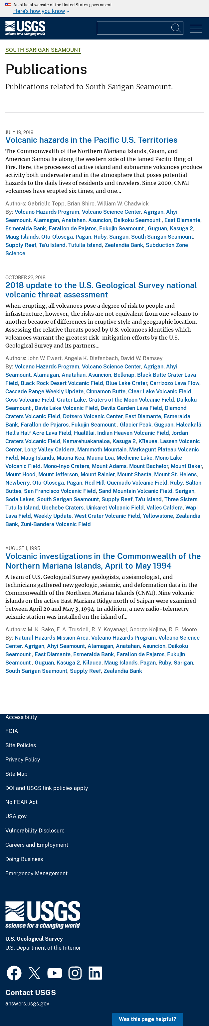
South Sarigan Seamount (43, 50)
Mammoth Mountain (101, 449)
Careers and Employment (36, 845)
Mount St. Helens (175, 474)
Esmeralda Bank (25, 228)
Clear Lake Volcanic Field (159, 391)
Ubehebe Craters (63, 508)
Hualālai (84, 433)
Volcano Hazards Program (47, 212)
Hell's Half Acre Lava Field (38, 433)
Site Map (16, 774)
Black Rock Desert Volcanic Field (62, 383)
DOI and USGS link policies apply (46, 788)
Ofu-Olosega (57, 237)
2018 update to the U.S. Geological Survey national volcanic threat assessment (101, 289)
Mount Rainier (97, 474)
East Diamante (182, 220)
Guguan (157, 228)
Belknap (124, 375)
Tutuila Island (85, 245)
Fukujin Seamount (122, 228)
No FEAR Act (21, 802)
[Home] (25, 34)
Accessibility (21, 717)
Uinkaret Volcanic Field (115, 508)
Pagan (83, 237)
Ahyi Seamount (66, 646)
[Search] (176, 28)
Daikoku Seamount (138, 220)
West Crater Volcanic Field (107, 516)
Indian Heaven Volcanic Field (133, 433)
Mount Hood (20, 474)
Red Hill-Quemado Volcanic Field (126, 483)
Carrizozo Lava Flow (174, 383)
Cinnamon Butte (105, 391)
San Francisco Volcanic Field (60, 491)
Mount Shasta (134, 474)
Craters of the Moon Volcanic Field (131, 400)
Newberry (17, 483)
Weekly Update (53, 516)
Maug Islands (22, 237)
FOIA (11, 731)
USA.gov (16, 817)
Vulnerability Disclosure (35, 831)
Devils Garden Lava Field (131, 408)
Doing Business (24, 859)
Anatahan (74, 220)
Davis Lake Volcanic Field (66, 408)
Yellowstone (158, 516)
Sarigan (118, 237)
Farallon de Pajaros (73, 228)
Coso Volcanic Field (29, 400)
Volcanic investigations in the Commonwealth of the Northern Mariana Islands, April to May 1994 (103, 560)
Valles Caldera (164, 508)
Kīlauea (147, 441)
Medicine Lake (134, 458)
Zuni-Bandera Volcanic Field (56, 524)
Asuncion (99, 220)
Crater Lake (71, 400)
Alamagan (46, 220)
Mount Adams (109, 466)
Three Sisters (180, 499)
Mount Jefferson (58, 474)
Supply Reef (20, 245)
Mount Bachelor (148, 466)
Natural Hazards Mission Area (52, 638)
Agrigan (153, 212)
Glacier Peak (135, 425)
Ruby (100, 237)
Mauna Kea (70, 458)
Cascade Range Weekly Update (44, 391)
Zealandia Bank (123, 245)
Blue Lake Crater (126, 383)
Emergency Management (36, 874)
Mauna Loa (100, 458)
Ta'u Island (52, 245)
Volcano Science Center (111, 212)
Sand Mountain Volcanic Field (135, 491)
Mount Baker (186, 466)
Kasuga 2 (181, 228)
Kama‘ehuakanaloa (86, 441)
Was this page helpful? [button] (147, 1019)
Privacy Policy (22, 760)
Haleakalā (188, 425)
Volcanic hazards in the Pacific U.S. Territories (91, 139)
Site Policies (20, 746)
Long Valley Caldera (49, 449)
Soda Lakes (19, 499)
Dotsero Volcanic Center (92, 416)
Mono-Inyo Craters (66, 466)
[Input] (140, 28)
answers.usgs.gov (27, 1003)
